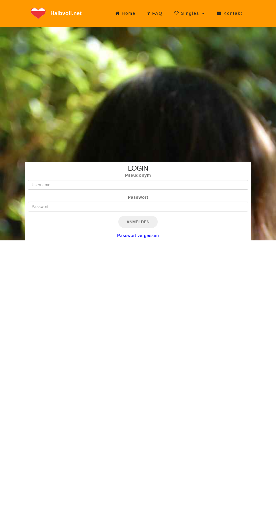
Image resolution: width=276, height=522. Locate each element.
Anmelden (137, 222)
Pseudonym (138, 175)
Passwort (138, 197)
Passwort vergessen (138, 235)
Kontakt (229, 13)
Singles (187, 13)
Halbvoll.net (66, 13)
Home (125, 13)
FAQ (155, 13)
